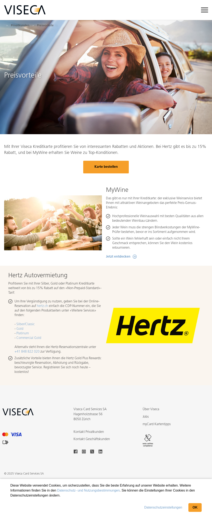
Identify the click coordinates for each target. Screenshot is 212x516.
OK (195, 507)
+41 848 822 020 (27, 351)
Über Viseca (151, 409)
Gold (19, 329)
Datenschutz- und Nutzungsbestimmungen (88, 490)
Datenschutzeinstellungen (163, 507)
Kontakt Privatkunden (88, 432)
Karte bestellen (106, 167)
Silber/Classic (25, 324)
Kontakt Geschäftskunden (91, 439)
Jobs (146, 417)
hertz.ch (42, 306)
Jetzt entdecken (118, 256)
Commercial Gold (28, 338)
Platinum (22, 333)
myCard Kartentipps (157, 424)
